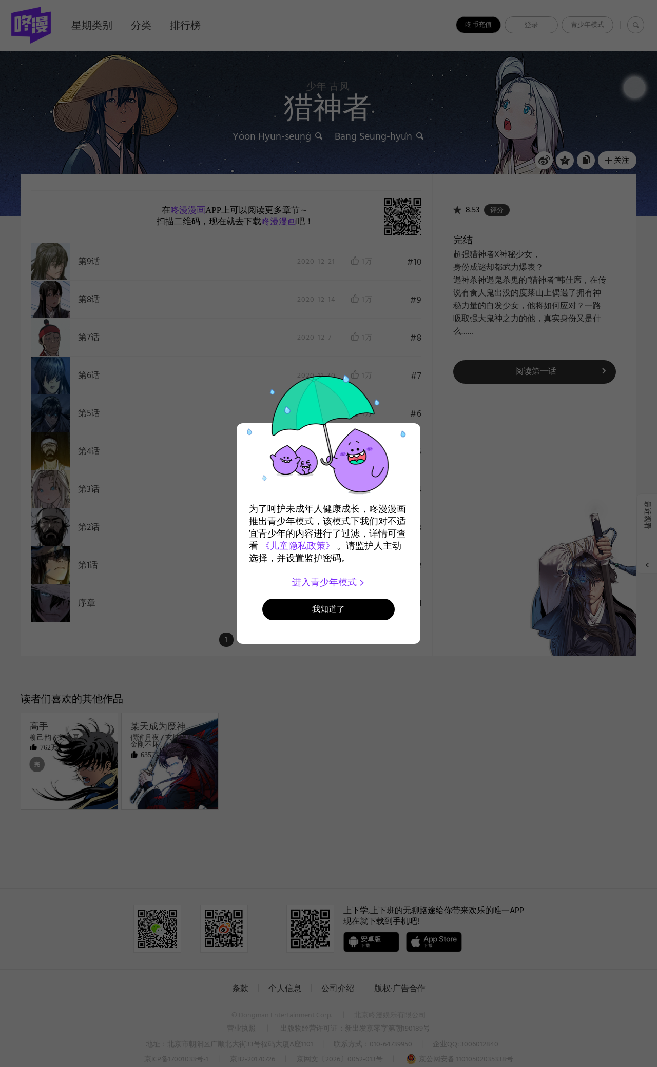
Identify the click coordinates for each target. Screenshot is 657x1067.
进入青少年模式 (329, 582)
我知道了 (328, 609)
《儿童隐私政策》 (298, 546)
